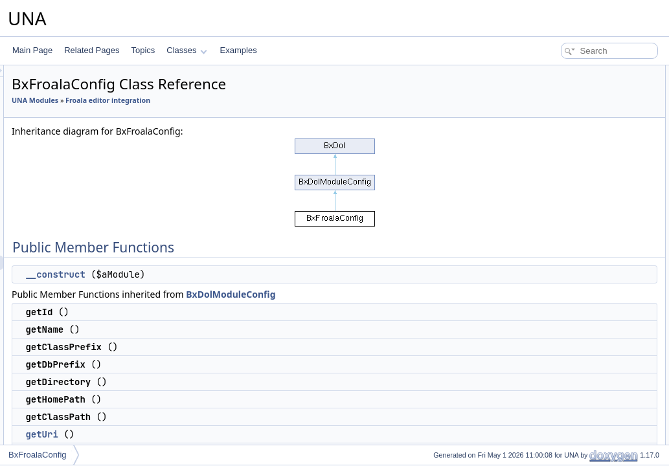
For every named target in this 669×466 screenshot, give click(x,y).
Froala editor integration (269, 100)
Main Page (32, 50)
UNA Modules (197, 100)
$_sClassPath (559, 371)
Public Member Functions (568, 72)
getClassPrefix (560, 129)
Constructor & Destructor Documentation (594, 400)
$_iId (543, 257)
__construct (217, 274)
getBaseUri (554, 214)
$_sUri (546, 343)
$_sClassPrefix (561, 300)
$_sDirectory (556, 328)
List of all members (557, 428)
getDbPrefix (555, 143)
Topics (143, 50)
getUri (203, 434)
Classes (186, 50)
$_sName (551, 271)
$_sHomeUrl (556, 385)
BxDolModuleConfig (392, 294)
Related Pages (91, 50)
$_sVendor (553, 286)
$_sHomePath (559, 357)
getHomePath (558, 172)
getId (543, 100)
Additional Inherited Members (575, 243)
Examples (238, 50)
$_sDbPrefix (556, 314)
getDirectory (556, 157)
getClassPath (558, 186)
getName (551, 115)
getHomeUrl (555, 229)
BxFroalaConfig (37, 455)
